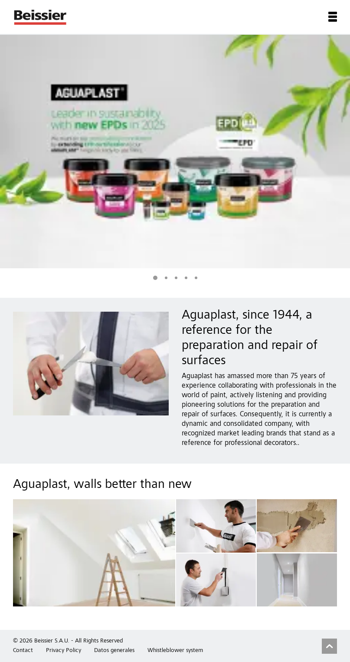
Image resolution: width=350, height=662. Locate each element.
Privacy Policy (63, 651)
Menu (332, 16)
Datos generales (114, 651)
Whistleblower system (175, 651)
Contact (23, 651)
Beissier (40, 17)
